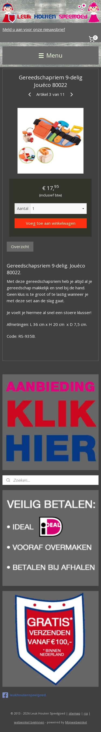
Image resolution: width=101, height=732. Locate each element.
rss (86, 713)
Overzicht (20, 246)
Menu (50, 55)
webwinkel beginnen (29, 722)
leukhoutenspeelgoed (24, 695)
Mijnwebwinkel (76, 722)
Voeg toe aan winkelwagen (50, 223)
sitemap (74, 713)
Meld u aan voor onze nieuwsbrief (33, 29)
